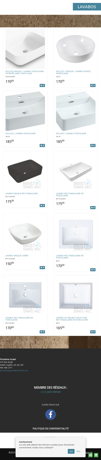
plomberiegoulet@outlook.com (14, 370)
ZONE (51, 392)
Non (78, 451)
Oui (71, 451)
